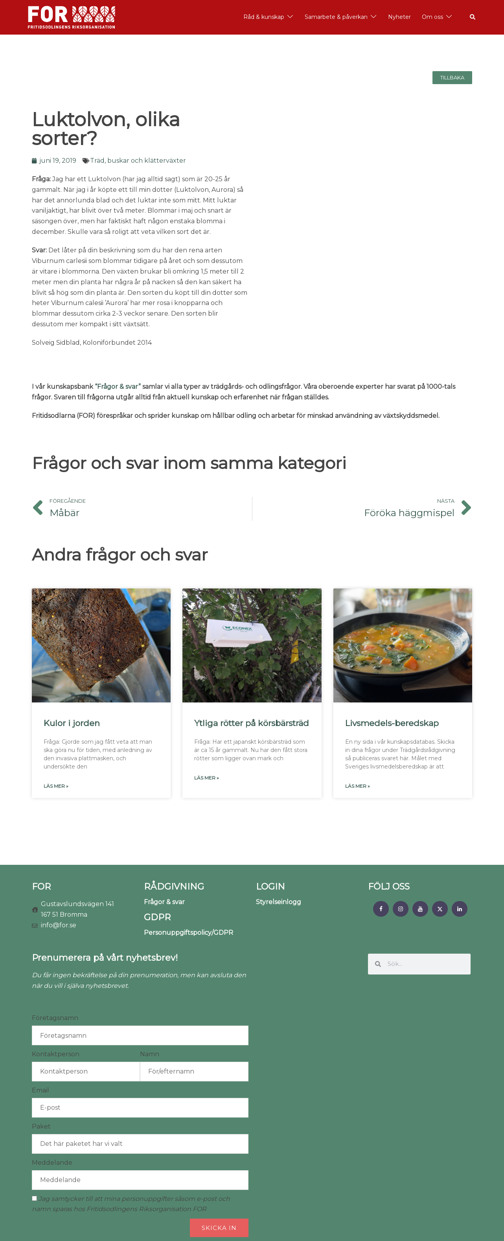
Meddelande (52, 1162)
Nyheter (399, 16)
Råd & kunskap (263, 16)
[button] (473, 17)
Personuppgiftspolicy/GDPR (188, 932)
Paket (41, 1126)
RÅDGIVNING (174, 886)
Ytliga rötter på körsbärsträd (251, 723)
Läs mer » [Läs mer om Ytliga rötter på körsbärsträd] (206, 778)
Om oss (432, 16)
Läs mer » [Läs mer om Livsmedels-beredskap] (357, 786)
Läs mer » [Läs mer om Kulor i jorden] (56, 786)
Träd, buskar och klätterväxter (138, 160)
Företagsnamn (55, 1018)
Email (40, 1090)
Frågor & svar (164, 902)
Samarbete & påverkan (336, 16)
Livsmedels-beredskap (392, 723)
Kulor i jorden (72, 723)
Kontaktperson (55, 1054)
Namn (149, 1054)
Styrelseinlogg (278, 902)
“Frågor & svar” (118, 386)
